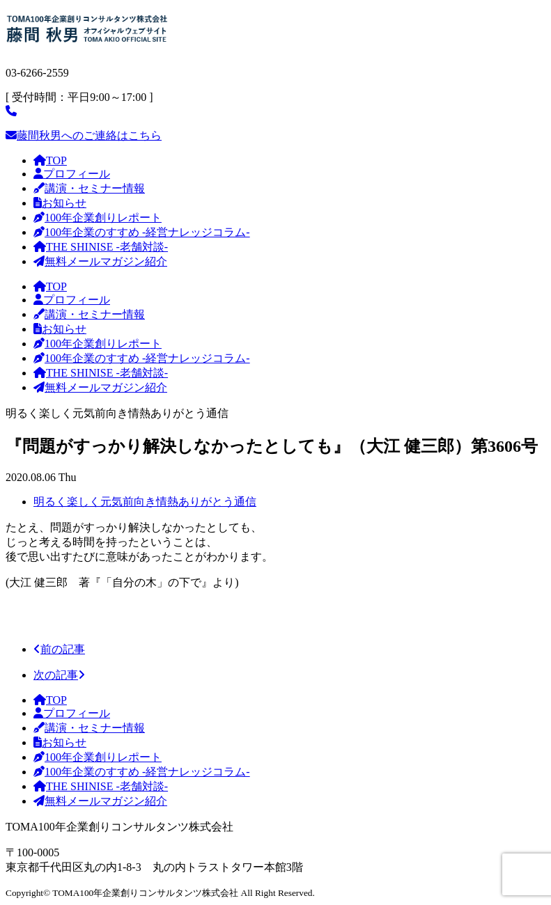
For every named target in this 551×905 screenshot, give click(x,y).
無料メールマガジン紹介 (100, 261)
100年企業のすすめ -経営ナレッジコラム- (141, 232)
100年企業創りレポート (97, 217)
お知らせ (59, 203)
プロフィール (71, 174)
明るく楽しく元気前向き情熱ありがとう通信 (144, 501)
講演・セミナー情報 (89, 188)
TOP (50, 160)
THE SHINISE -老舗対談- (100, 247)
